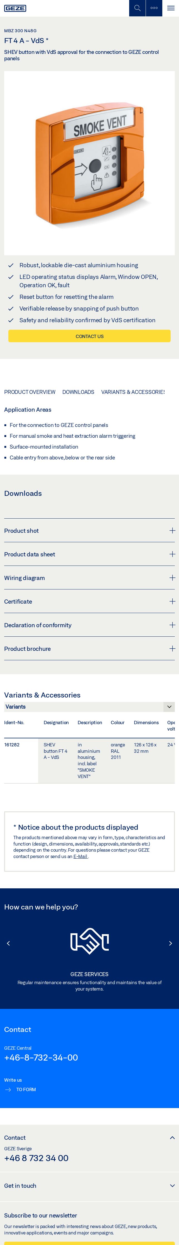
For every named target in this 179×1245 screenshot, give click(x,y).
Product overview (29, 392)
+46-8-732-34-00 (41, 1057)
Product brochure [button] (89, 648)
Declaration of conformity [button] (89, 625)
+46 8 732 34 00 (36, 1158)
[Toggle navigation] (170, 8)
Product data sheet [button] (89, 554)
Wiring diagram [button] (89, 577)
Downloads (78, 392)
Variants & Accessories (134, 392)
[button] (5, 943)
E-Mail (80, 856)
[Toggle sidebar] (154, 8)
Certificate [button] (89, 601)
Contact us (90, 336)
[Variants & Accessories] (89, 708)
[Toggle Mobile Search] (137, 8)
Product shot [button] (89, 530)
